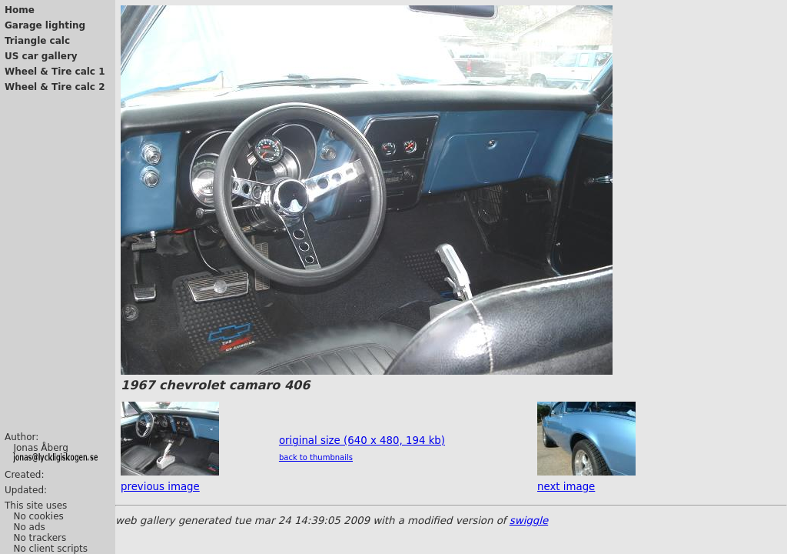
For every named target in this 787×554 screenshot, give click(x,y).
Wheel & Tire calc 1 (55, 71)
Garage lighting (45, 25)
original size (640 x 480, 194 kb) (362, 440)
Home (20, 10)
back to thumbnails (316, 457)
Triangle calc (37, 40)
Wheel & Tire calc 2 (55, 87)
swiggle (529, 520)
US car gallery (41, 56)
